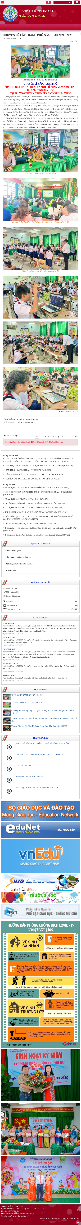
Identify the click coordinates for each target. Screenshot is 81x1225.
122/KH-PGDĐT (9, 638)
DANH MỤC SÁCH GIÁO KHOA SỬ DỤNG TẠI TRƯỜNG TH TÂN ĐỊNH (34, 466)
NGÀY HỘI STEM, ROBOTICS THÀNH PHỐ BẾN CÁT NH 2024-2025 (32, 488)
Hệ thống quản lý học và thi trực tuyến (20, 564)
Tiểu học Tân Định (32, 16)
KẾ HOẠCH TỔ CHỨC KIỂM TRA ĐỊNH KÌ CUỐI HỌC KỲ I (29, 474)
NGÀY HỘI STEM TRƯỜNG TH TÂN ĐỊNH (22, 499)
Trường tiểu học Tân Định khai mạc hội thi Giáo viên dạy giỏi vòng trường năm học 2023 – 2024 (41, 528)
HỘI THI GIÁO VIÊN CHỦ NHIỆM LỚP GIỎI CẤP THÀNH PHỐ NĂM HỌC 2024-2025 (38, 492)
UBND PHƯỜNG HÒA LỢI (37, 11)
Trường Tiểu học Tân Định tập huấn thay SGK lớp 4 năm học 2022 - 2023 (32, 535)
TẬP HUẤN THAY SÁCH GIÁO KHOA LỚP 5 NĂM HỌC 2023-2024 (31, 512)
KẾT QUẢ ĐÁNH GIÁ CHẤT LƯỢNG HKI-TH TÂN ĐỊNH (28, 479)
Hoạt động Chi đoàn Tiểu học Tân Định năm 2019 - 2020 (37, 788)
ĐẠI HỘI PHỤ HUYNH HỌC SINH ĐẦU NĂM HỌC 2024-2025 (29, 508)
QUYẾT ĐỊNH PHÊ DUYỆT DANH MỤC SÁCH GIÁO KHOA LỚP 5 (31, 503)
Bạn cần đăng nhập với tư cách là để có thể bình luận (34, 442)
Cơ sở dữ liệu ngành (13, 551)
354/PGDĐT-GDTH (10, 664)
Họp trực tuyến (11, 570)
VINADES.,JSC (74, 1218)
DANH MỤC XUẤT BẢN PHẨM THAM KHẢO (24, 470)
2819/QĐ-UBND (9, 649)
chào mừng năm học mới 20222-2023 (30, 776)
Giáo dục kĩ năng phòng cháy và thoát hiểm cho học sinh (26, 524)
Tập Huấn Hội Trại (23, 765)
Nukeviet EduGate (54, 1218)
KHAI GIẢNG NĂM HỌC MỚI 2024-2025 (27, 695)
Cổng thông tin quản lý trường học (18, 557)
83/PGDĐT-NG (9, 675)
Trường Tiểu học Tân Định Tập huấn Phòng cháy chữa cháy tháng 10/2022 (39, 726)
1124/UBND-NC (9, 623)
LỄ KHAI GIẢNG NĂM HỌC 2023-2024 (26, 703)
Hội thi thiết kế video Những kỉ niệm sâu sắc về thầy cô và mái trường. (43, 743)
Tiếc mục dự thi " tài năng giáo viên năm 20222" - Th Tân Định (39, 754)
